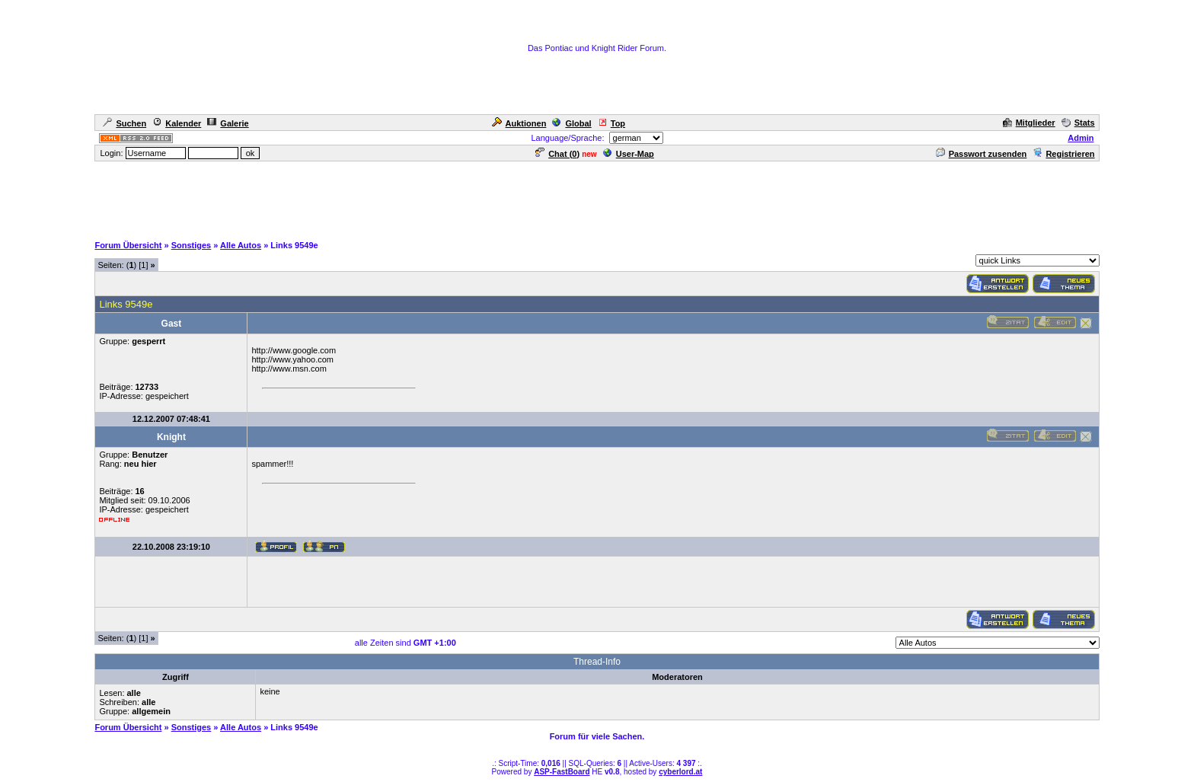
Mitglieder (1029, 122)
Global (571, 123)
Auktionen (519, 123)
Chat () (557, 153)
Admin (1080, 137)
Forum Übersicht (127, 245)
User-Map (628, 153)
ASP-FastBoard (561, 772)
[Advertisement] (597, 197)
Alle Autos (240, 245)
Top (611, 123)
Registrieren (1063, 153)
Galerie (227, 123)
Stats (1078, 122)
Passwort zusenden (981, 153)
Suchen (124, 123)
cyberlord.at (680, 772)
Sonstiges (191, 245)
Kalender (176, 123)
